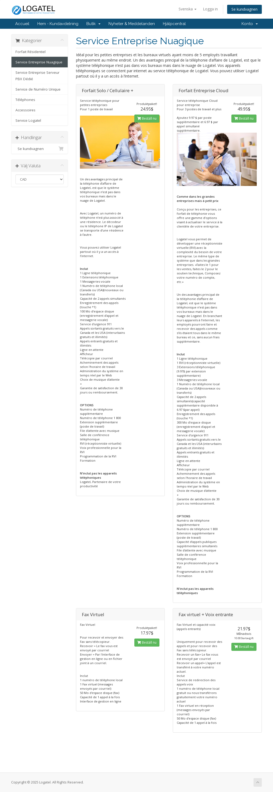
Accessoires (25, 110)
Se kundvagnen (244, 9)
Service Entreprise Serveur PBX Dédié (37, 75)
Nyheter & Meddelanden (132, 23)
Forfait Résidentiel (30, 51)
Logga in (210, 8)
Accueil (22, 23)
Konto (250, 23)
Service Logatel (28, 120)
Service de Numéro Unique (38, 89)
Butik (93, 23)
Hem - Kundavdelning (57, 23)
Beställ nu (146, 118)
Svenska (187, 8)
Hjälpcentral (174, 23)
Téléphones (25, 99)
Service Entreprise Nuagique (38, 62)
